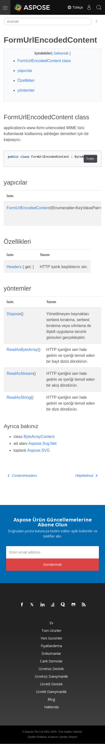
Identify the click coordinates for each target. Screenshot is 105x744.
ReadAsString (19, 397)
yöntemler (26, 90)
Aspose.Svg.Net (42, 443)
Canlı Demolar (51, 661)
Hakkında (51, 707)
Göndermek (52, 564)
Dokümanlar (51, 653)
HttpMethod (86, 476)
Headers (14, 267)
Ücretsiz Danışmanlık (51, 676)
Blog (51, 699)
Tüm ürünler (51, 630)
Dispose (14, 314)
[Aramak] (48, 21)
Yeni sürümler (51, 638)
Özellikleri (25, 80)
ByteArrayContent (39, 436)
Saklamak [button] (61, 53)
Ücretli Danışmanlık (51, 691)
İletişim (73, 736)
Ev (51, 623)
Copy (90, 158)
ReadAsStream (20, 373)
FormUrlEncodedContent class (44, 61)
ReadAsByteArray (22, 349)
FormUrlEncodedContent (28, 208)
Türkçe (75, 7)
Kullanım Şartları (58, 736)
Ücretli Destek (51, 684)
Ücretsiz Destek (51, 668)
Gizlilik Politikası (37, 736)
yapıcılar (24, 71)
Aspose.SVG (38, 450)
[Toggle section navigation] (96, 21)
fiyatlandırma (51, 645)
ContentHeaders (22, 476)
